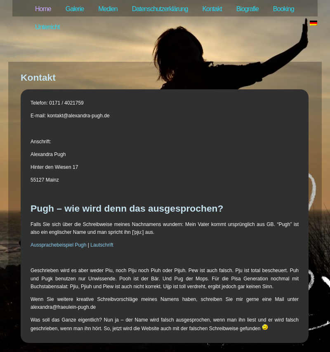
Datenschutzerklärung (160, 8)
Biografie (247, 8)
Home (43, 8)
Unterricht (47, 26)
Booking (283, 8)
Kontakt (212, 8)
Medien (107, 8)
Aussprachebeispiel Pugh (58, 245)
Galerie (75, 8)
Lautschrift (101, 245)
